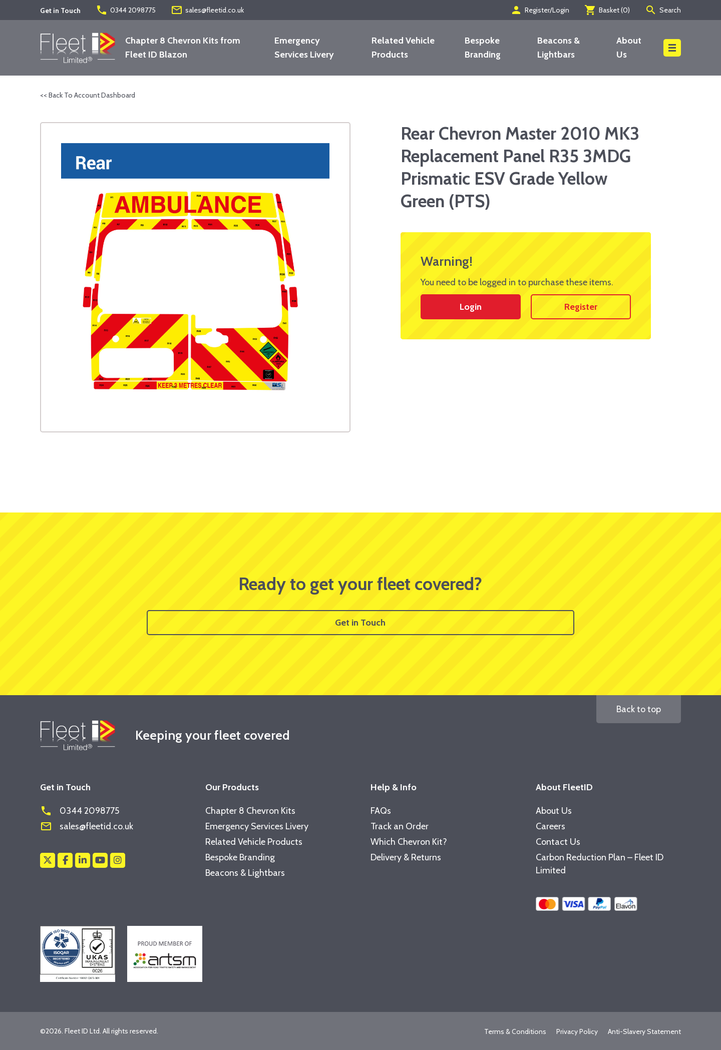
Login (471, 306)
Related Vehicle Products (253, 841)
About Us (554, 810)
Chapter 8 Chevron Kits (250, 810)
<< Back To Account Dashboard (87, 95)
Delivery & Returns (406, 857)
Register (580, 306)
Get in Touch (360, 622)
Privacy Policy (577, 1031)
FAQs (381, 810)
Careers (550, 826)
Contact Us (558, 841)
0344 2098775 (126, 10)
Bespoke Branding (240, 857)
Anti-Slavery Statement (644, 1031)
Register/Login (539, 10)
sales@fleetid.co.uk (207, 10)
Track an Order (400, 826)
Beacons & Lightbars (245, 872)
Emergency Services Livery (256, 826)
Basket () (607, 10)
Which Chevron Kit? (409, 841)
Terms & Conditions (515, 1031)
